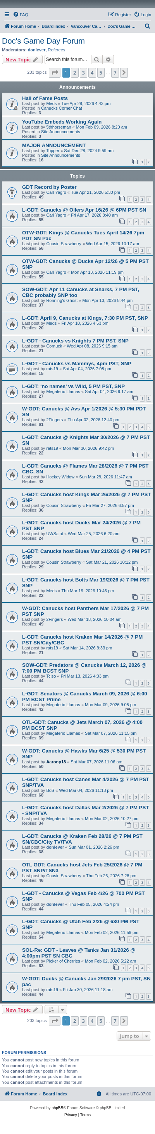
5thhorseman (58, 127)
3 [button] (83, 72)
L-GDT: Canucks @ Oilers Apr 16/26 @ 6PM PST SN (84, 210)
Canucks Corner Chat (61, 108)
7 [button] (115, 72)
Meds (51, 103)
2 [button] (74, 72)
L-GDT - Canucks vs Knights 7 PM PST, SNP (75, 341)
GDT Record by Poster (49, 187)
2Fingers (54, 419)
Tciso (51, 676)
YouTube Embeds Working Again (62, 122)
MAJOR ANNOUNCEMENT (54, 145)
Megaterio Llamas (63, 391)
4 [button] (92, 72)
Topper (52, 150)
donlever (37, 49)
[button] (54, 72)
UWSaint (54, 533)
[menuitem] (20, 14)
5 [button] (101, 72)
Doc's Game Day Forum (43, 41)
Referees (56, 49)
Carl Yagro (56, 192)
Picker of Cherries (63, 961)
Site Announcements (60, 131)
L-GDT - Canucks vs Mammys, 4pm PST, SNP (76, 363)
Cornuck (54, 346)
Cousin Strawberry (63, 243)
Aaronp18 (56, 761)
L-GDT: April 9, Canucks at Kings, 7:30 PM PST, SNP (85, 318)
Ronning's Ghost (62, 300)
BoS (50, 790)
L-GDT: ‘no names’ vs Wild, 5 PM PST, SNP (73, 386)
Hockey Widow (60, 477)
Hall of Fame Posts (45, 98)
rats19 (52, 368)
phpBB (57, 1108)
